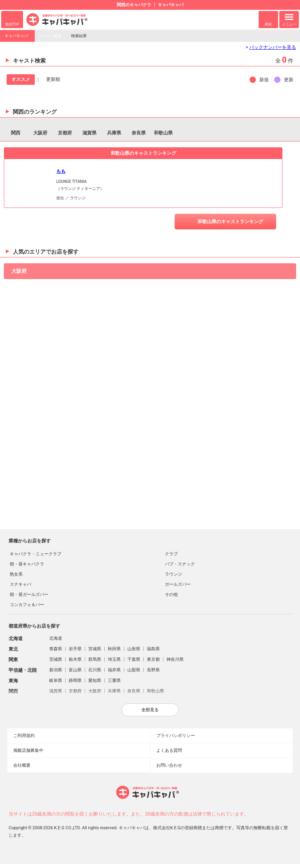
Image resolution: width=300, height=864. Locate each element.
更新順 (53, 79)
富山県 (75, 670)
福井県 (114, 670)
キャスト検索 (50, 36)
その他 (171, 594)
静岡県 (75, 680)
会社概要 (21, 765)
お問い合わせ (169, 765)
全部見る (150, 709)
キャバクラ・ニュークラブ (35, 553)
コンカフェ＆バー (27, 604)
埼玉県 (114, 659)
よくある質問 (169, 750)
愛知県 (94, 680)
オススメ (20, 79)
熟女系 (16, 574)
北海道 (55, 638)
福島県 (153, 648)
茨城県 (55, 659)
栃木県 (75, 659)
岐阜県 (55, 680)
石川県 (94, 670)
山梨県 (133, 670)
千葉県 (133, 659)
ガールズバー (178, 584)
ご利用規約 (24, 735)
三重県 (114, 680)
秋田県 (114, 648)
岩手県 (75, 648)
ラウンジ (173, 574)
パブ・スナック (180, 564)
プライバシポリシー (175, 735)
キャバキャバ (16, 36)
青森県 (55, 648)
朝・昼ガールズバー (29, 594)
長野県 (153, 670)
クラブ (171, 553)
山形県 (133, 648)
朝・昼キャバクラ (27, 564)
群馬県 (94, 659)
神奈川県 (175, 659)
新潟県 (55, 670)
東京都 (153, 659)
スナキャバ (20, 584)
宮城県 (94, 648)
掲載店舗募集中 (28, 750)
